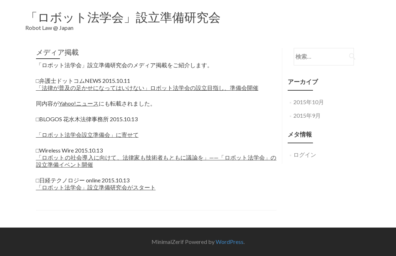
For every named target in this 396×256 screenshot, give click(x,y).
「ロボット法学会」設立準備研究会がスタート (96, 181)
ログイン (304, 149)
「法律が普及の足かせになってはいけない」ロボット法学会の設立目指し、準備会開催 (147, 82)
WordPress (229, 229)
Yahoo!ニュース (79, 98)
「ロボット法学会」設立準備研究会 (123, 17)
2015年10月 (308, 96)
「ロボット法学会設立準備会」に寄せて (87, 129)
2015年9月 (307, 110)
